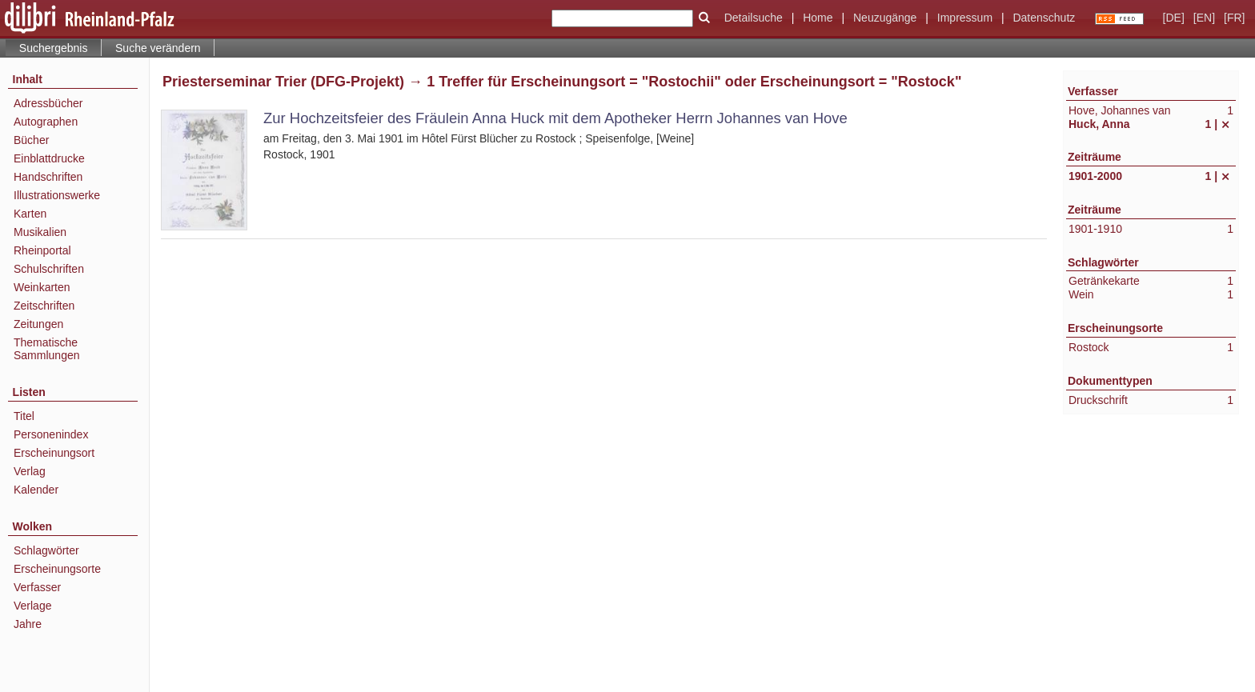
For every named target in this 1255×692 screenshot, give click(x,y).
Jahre (28, 624)
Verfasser (37, 587)
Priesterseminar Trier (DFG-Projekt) (283, 82)
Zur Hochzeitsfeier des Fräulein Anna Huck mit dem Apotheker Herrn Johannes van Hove (555, 118)
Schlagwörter (46, 550)
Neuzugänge (884, 17)
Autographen (46, 121)
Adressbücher (48, 103)
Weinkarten (42, 287)
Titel (24, 416)
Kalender (36, 489)
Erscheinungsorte (57, 568)
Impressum (964, 17)
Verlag (30, 471)
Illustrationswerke (57, 195)
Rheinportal (42, 250)
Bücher (31, 140)
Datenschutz (1043, 17)
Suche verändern (158, 48)
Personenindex (51, 434)
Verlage (32, 605)
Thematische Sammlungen (47, 349)
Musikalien (40, 232)
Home (817, 17)
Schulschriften (49, 268)
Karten (30, 213)
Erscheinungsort (54, 452)
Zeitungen (38, 324)
